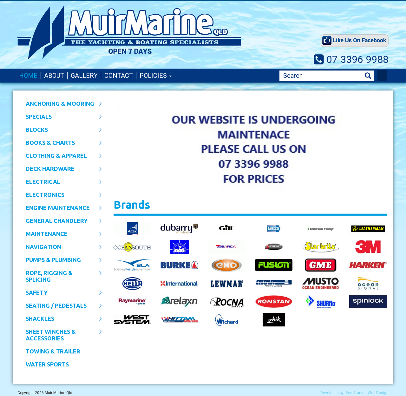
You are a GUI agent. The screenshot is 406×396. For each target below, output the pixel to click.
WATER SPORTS (47, 364)
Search (368, 75)
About (54, 75)
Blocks (60, 130)
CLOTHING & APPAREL (60, 156)
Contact (118, 75)
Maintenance (60, 234)
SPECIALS (60, 117)
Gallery (84, 75)
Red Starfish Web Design (367, 393)
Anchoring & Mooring (60, 104)
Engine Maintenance (60, 208)
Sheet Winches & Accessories (60, 334)
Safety (60, 293)
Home (28, 75)
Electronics (60, 195)
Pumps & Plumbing (60, 260)
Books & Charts (60, 143)
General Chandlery (60, 221)
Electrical (60, 182)
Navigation (60, 247)
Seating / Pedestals (60, 306)
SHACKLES (60, 319)
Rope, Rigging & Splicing (60, 276)
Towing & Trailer (53, 351)
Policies (156, 75)
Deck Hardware (60, 169)
